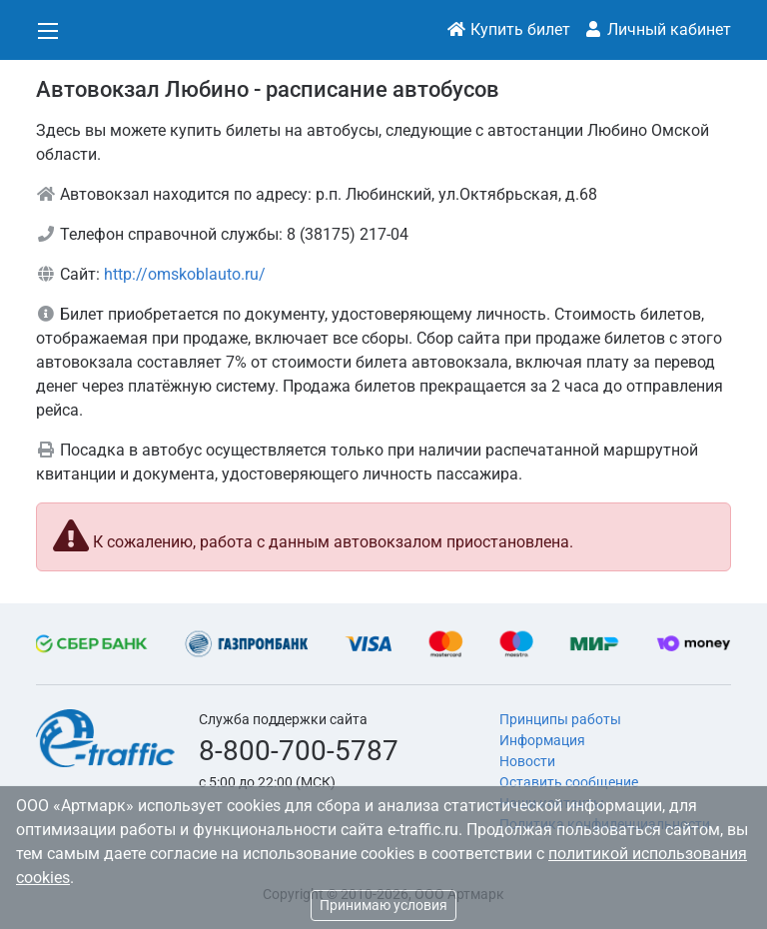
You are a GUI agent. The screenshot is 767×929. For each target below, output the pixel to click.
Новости (527, 761)
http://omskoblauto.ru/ (185, 274)
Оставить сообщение (568, 782)
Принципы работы (560, 719)
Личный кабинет (657, 29)
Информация (542, 740)
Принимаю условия (383, 905)
